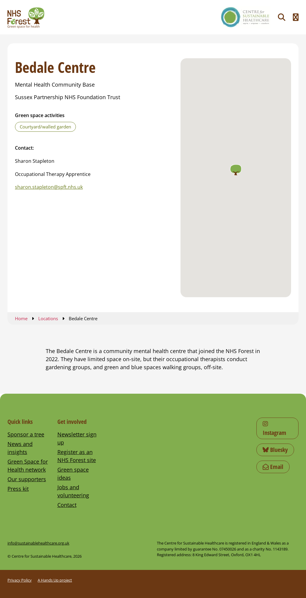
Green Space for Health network (27, 465)
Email (273, 467)
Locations (48, 318)
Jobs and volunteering (73, 491)
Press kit (18, 488)
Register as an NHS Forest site (76, 456)
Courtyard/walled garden (45, 127)
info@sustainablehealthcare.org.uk (38, 543)
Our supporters (26, 479)
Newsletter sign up (77, 438)
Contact (66, 504)
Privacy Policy (19, 580)
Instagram (274, 429)
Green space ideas (73, 473)
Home (21, 318)
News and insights (20, 448)
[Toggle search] (281, 17)
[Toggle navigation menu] (296, 17)
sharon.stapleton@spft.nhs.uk (49, 187)
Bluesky (275, 450)
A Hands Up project (55, 580)
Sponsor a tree (25, 434)
